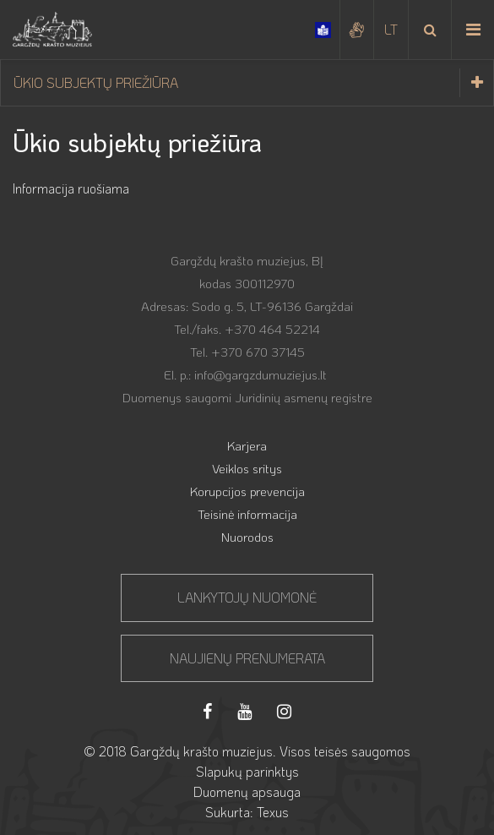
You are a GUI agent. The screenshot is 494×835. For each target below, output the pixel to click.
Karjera (247, 445)
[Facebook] (207, 712)
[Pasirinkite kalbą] (391, 29)
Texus (273, 812)
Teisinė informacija (247, 513)
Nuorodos (247, 536)
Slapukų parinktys (247, 771)
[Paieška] (430, 29)
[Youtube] (244, 712)
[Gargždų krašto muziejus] (52, 29)
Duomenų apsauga (247, 791)
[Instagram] (284, 712)
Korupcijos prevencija (247, 491)
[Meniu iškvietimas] (473, 29)
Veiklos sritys (247, 468)
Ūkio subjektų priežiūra (253, 82)
